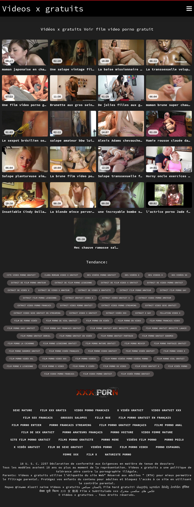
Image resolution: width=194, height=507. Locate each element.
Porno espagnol (168, 447)
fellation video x (170, 313)
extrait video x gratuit (83, 313)
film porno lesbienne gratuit (60, 343)
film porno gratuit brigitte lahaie (166, 328)
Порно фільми (15, 487)
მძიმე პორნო (171, 487)
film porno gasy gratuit (21, 328)
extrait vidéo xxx (116, 313)
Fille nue (103, 417)
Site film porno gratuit (30, 439)
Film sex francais (38, 417)
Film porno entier (26, 425)
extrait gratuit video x (79, 298)
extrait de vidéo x (18, 290)
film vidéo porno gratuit (135, 374)
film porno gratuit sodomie (157, 336)
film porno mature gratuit (101, 343)
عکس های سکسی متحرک (137, 491)
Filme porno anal (168, 425)
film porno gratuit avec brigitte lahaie (113, 328)
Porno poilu (174, 439)
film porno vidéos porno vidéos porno (126, 358)
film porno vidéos (86, 358)
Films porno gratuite (75, 439)
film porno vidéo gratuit (140, 351)
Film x (92, 454)
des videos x (155, 275)
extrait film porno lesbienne (40, 298)
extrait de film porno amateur (28, 282)
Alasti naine (38, 487)
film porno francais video (165, 320)
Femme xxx (71, 454)
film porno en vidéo (97, 320)
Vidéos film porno (142, 439)
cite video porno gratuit (21, 275)
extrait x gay (143, 313)
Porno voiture (122, 432)
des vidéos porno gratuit (101, 275)
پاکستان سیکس (92, 487)
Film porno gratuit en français (145, 417)
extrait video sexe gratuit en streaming (37, 313)
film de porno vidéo (25, 320)
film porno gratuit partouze (117, 336)
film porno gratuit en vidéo (76, 336)
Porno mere (110, 439)
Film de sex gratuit (37, 432)
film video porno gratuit (97, 374)
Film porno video (134, 447)
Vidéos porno (101, 447)
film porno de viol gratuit (61, 320)
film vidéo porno (177, 366)
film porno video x (174, 351)
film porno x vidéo (83, 366)
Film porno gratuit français (122, 425)
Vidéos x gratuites (78, 495)
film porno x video (53, 366)
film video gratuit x (147, 366)
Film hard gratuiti (119, 487)
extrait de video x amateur (54, 290)
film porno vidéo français (64, 351)
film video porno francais (59, 374)
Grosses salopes (74, 417)
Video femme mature (157, 432)
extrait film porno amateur (135, 290)
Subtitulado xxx (105, 491)
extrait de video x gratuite (95, 290)
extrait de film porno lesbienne (73, 282)
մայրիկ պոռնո (148, 487)
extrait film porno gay (173, 290)
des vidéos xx (179, 275)
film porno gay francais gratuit (62, 328)
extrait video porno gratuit (76, 305)
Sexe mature (22, 410)
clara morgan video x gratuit (61, 275)
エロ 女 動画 (69, 491)
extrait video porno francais (34, 305)
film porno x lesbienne (20, 366)
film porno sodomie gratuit (24, 351)
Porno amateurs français (82, 432)
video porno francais (91, 410)
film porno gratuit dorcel (36, 336)
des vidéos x (132, 275)
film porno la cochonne (21, 343)
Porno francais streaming (70, 425)
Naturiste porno (118, 454)
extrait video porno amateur (155, 298)
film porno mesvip (135, 343)
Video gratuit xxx (166, 410)
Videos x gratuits (65, 487)
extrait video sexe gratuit (160, 305)
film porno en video (129, 320)
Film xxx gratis (53, 410)
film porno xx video (114, 366)
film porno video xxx (55, 358)
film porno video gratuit (102, 351)
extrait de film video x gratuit (119, 282)
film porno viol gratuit (171, 358)
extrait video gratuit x (116, 298)
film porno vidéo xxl (22, 358)
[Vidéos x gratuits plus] (189, 8)
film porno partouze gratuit (170, 343)
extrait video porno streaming (118, 305)
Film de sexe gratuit (65, 447)
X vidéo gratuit (130, 410)
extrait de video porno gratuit (165, 282)
